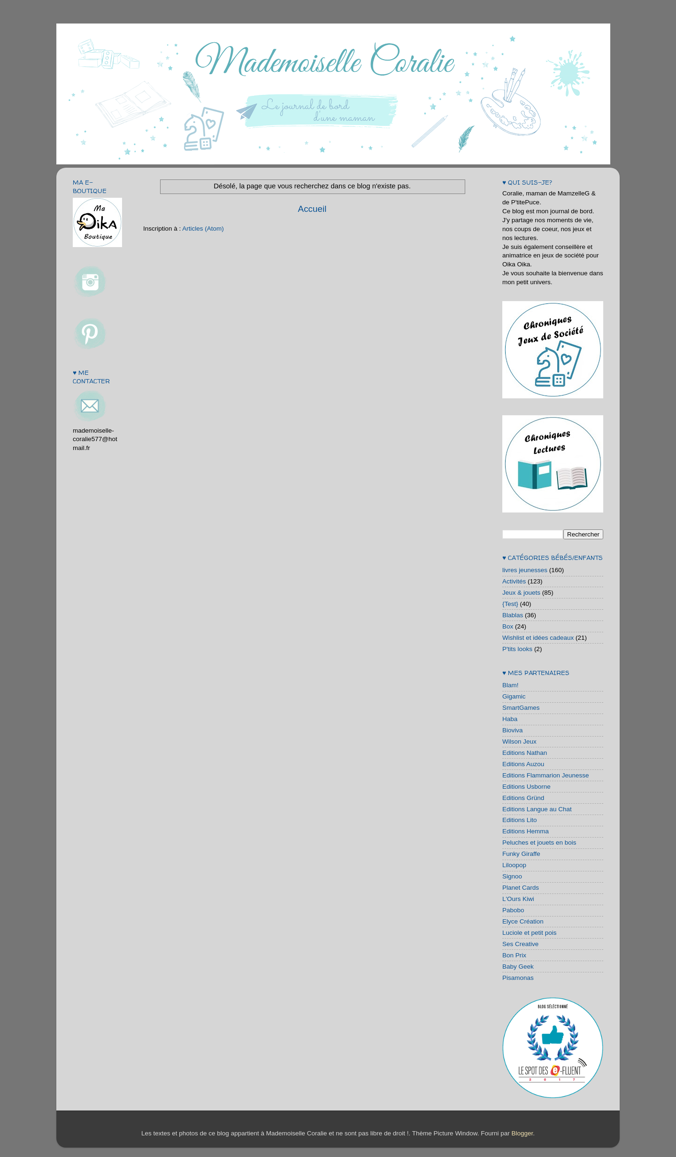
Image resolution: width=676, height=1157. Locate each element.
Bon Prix (514, 955)
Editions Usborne (526, 786)
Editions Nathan (524, 752)
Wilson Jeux (519, 741)
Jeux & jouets (521, 592)
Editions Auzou (523, 764)
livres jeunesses (524, 570)
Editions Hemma (525, 831)
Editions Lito (519, 819)
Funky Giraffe (521, 853)
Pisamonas (518, 977)
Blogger (522, 1133)
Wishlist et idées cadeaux (538, 637)
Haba (509, 718)
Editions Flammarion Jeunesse (545, 775)
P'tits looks (517, 648)
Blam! (510, 685)
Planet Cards (520, 887)
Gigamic (514, 696)
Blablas (512, 615)
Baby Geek (518, 966)
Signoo (512, 876)
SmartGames (521, 707)
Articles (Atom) (203, 228)
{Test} (510, 603)
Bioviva (512, 730)
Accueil (312, 209)
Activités (514, 581)
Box (507, 626)
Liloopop (514, 865)
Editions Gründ (523, 797)
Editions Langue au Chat (537, 809)
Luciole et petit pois (529, 932)
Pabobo (513, 910)
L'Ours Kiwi (518, 898)
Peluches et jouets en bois (539, 842)
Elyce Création (523, 921)
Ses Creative (520, 943)
